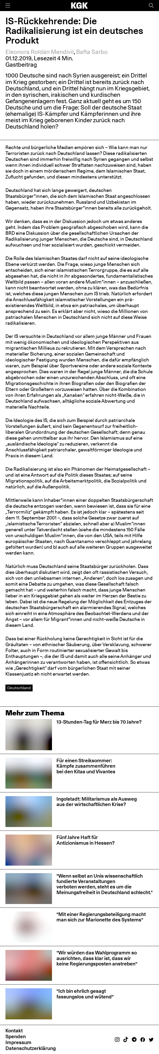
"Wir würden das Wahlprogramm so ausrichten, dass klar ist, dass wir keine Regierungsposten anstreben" (96, 958)
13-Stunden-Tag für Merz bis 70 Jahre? (99, 722)
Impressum (18, 1042)
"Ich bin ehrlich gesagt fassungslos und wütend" (85, 993)
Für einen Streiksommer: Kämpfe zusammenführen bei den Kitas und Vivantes (85, 765)
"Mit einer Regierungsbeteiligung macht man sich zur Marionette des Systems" (101, 917)
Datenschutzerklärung (30, 1048)
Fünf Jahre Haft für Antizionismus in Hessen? (85, 840)
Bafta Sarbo (92, 51)
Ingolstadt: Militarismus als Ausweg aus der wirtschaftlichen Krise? (96, 801)
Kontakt (14, 1030)
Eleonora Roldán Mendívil (39, 51)
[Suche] (151, 5)
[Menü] (7, 5)
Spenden (15, 1036)
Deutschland (19, 687)
